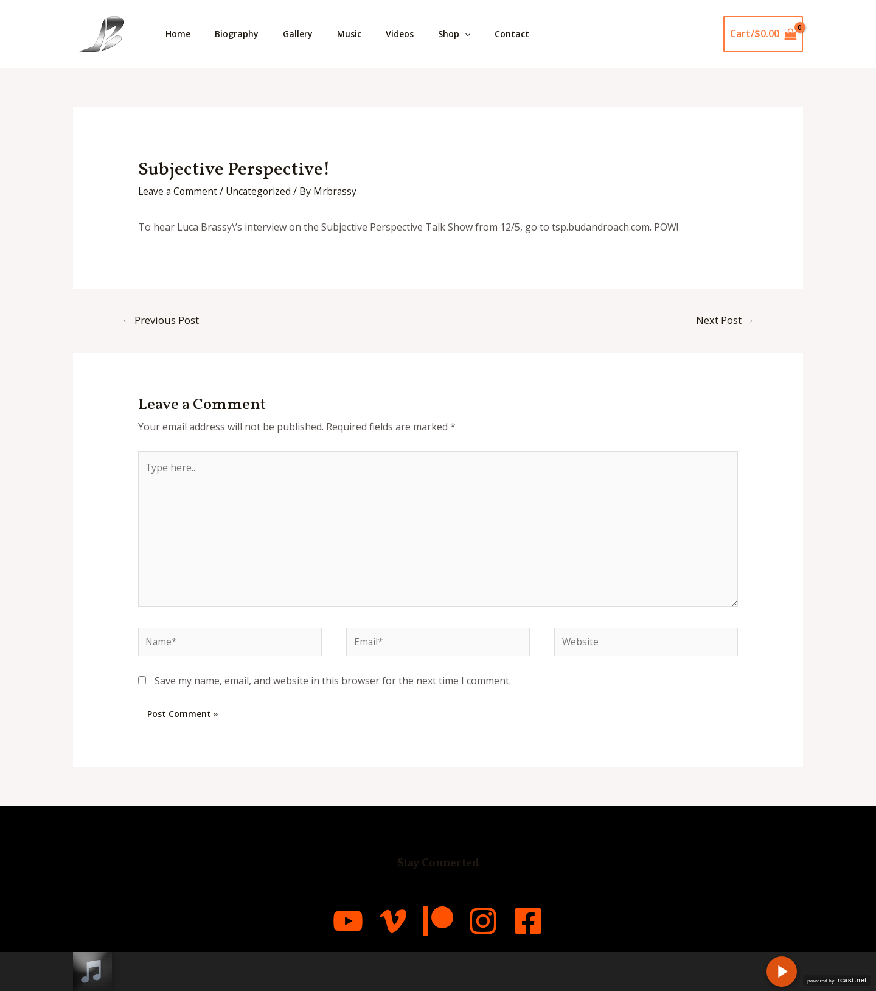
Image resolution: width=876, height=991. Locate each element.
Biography (244, 34)
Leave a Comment (179, 191)
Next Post (724, 320)
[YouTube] (316, 927)
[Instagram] (499, 927)
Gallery (310, 34)
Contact (543, 34)
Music (366, 34)
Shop (481, 34)
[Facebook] (559, 927)
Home (180, 34)
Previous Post (161, 320)
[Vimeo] (377, 927)
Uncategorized (261, 191)
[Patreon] (438, 927)
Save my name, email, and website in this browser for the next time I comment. (333, 686)
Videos (422, 34)
